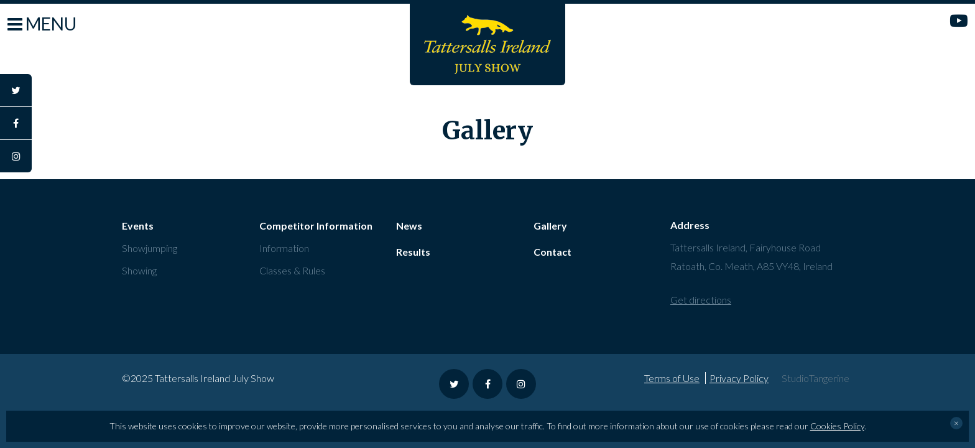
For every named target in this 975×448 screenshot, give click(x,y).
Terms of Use (672, 378)
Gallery (550, 225)
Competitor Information (315, 225)
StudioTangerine (815, 378)
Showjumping (149, 248)
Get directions (700, 300)
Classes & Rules (292, 270)
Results (413, 252)
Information (284, 248)
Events (138, 225)
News (409, 225)
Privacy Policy (739, 378)
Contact (552, 252)
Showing (139, 270)
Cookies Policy (837, 426)
